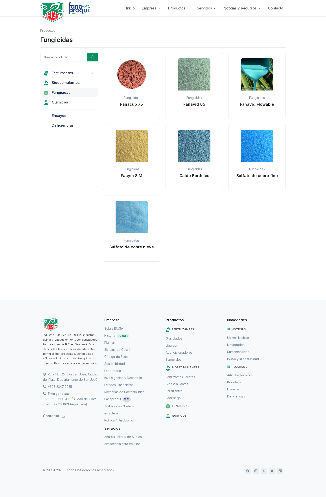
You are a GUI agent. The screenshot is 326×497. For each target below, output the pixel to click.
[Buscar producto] (63, 57)
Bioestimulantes (182, 368)
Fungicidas (178, 406)
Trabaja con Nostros (119, 406)
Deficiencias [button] (59, 125)
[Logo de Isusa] (52, 12)
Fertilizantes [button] (58, 73)
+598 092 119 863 (56, 404)
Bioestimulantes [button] (62, 82)
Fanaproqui (117, 399)
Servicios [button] (204, 8)
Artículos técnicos (240, 375)
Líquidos (172, 345)
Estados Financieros (118, 385)
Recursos (237, 367)
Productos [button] (176, 8)
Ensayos (233, 389)
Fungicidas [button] (57, 92)
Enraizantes (174, 391)
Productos (47, 30)
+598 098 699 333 (56, 399)
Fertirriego (173, 398)
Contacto (275, 8)
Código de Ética (116, 356)
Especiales (173, 359)
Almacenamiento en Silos (122, 444)
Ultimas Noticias (238, 338)
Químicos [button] (56, 102)
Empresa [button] (149, 8)
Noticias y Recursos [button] (240, 8)
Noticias (236, 329)
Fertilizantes (180, 329)
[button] (131, 86)
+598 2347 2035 (57, 386)
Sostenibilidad (114, 364)
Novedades (235, 345)
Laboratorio (112, 371)
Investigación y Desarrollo (123, 378)
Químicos (176, 416)
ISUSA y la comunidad (243, 359)
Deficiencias (236, 396)
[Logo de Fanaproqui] (79, 12)
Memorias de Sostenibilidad (124, 392)
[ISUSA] (71, 324)
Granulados (174, 338)
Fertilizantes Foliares (180, 377)
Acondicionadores (179, 352)
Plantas (109, 342)
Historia (116, 335)
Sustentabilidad (238, 352)
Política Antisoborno (118, 420)
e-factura (111, 413)
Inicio (130, 8)
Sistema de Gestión (118, 349)
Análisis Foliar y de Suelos (123, 437)
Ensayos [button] (55, 115)
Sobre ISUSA (113, 328)
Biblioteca (234, 382)
